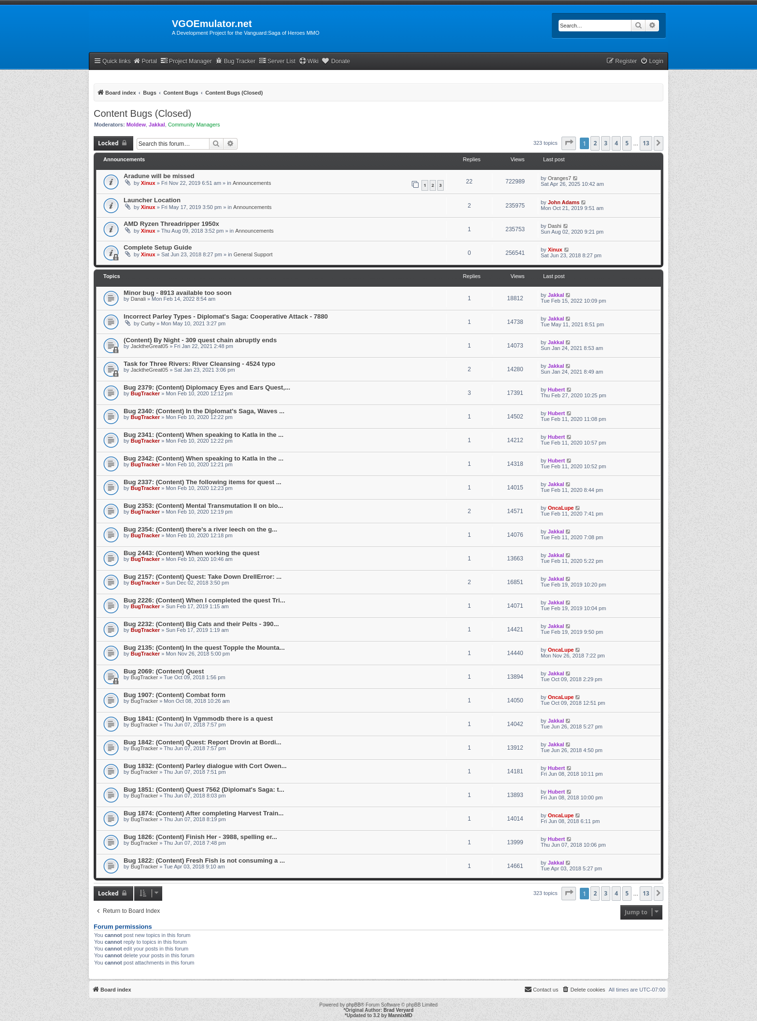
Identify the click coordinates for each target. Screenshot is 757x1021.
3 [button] (605, 143)
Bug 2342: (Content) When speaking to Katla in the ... (203, 458)
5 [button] (627, 143)
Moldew (136, 124)
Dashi (554, 226)
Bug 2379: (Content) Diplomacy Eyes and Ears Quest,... (207, 387)
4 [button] (616, 143)
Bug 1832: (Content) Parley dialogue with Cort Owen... (205, 765)
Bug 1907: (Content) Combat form (174, 695)
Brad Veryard (398, 1010)
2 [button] (595, 143)
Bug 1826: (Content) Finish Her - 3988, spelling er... (200, 836)
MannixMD (400, 1015)
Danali (138, 299)
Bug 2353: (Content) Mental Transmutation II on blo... (203, 505)
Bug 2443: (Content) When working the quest (191, 553)
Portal (145, 61)
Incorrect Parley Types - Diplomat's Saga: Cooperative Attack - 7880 (226, 316)
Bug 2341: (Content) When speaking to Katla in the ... (203, 434)
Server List (277, 61)
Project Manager (186, 61)
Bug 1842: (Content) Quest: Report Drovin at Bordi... (202, 742)
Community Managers (194, 124)
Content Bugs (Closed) (142, 113)
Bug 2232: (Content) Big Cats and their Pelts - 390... (201, 624)
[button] (568, 143)
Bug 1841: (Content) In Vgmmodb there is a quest (198, 718)
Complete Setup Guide (158, 247)
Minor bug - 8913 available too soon (178, 292)
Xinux (148, 183)
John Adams (564, 202)
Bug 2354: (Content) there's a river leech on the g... (200, 529)
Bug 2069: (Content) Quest (164, 671)
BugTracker (145, 393)
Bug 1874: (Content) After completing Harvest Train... (203, 813)
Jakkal (157, 124)
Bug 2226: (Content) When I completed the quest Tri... (204, 600)
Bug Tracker (235, 61)
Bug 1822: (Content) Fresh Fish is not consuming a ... (204, 860)
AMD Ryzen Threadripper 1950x (171, 223)
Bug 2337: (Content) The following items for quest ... (202, 482)
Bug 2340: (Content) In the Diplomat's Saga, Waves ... (204, 411)
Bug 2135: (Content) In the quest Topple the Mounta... (204, 647)
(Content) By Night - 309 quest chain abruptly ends (200, 340)
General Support (253, 254)
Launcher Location (152, 200)
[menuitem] (651, 61)
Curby (148, 323)
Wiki (309, 61)
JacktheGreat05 (149, 346)
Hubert (556, 389)
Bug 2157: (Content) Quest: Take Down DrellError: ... (202, 576)
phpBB (353, 1004)
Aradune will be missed (159, 176)
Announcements (252, 183)
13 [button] (646, 143)
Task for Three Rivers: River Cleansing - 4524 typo (199, 363)
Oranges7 (559, 178)
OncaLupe (561, 508)
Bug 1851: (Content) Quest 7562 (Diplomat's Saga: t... (204, 789)
